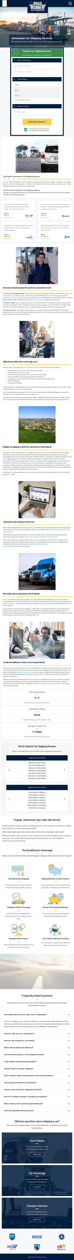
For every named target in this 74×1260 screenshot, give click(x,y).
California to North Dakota (37, 770)
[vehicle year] (37, 85)
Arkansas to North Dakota (37, 768)
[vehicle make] (37, 90)
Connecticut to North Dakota (37, 776)
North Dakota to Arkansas (37, 797)
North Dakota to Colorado (37, 803)
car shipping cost (30, 367)
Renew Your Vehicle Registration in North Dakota (41, 537)
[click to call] (70, 3)
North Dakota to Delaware (37, 808)
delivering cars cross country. (26, 672)
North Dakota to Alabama (37, 792)
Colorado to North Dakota (37, 773)
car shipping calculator (53, 683)
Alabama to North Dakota (37, 763)
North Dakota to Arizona (37, 795)
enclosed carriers (37, 300)
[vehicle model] (37, 95)
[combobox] (37, 66)
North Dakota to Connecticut (37, 805)
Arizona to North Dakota (37, 765)
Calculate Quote (37, 122)
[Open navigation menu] (4, 3)
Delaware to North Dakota (37, 778)
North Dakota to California (37, 800)
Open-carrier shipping (15, 298)
